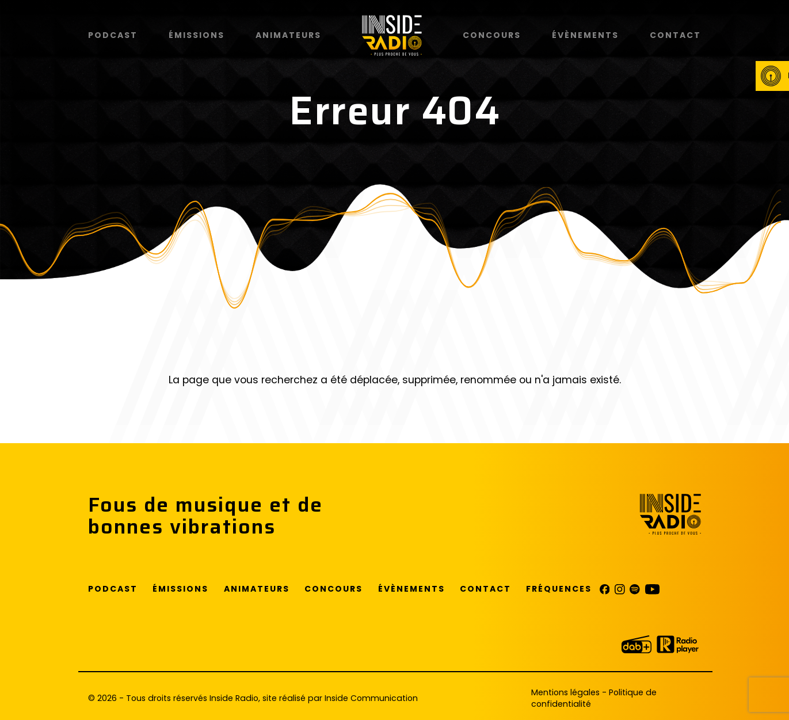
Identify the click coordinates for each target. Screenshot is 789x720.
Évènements (585, 35)
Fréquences (559, 589)
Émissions (196, 35)
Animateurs (288, 35)
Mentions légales (565, 692)
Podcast (113, 35)
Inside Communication (371, 698)
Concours (492, 35)
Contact (675, 35)
